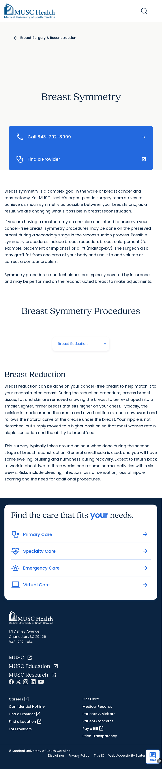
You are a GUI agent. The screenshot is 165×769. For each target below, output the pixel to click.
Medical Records (97, 706)
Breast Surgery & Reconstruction (48, 37)
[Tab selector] (76, 344)
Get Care (90, 699)
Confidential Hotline (27, 706)
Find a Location (25, 722)
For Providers (20, 729)
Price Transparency (99, 735)
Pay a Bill (93, 728)
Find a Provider (25, 714)
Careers (19, 699)
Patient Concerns (98, 721)
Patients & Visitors (98, 713)
